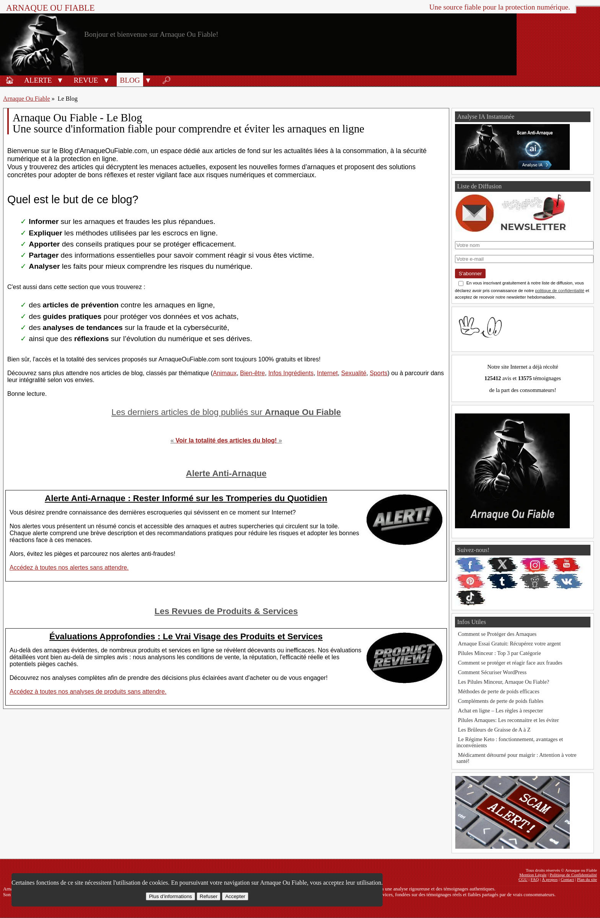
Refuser (209, 896)
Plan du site (587, 879)
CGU (523, 879)
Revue (85, 80)
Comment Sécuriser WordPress (492, 672)
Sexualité (353, 373)
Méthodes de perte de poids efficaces (499, 691)
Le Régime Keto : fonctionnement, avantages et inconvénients (510, 742)
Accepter (235, 896)
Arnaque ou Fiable (50, 8)
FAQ (535, 879)
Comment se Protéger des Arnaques (497, 634)
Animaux (224, 373)
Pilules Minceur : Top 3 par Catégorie (499, 653)
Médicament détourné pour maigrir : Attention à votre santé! (517, 758)
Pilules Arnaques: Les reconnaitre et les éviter (508, 720)
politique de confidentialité (559, 290)
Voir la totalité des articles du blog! (226, 440)
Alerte (38, 80)
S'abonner (470, 273)
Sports (378, 373)
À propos (550, 879)
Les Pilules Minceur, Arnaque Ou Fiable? (503, 682)
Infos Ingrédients (290, 373)
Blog (130, 80)
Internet (327, 373)
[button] (60, 80)
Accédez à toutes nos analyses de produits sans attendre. (88, 691)
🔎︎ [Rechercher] (166, 80)
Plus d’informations (170, 896)
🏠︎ (9, 80)
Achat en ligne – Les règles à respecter (500, 710)
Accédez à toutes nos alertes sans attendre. (69, 567)
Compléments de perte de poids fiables (500, 701)
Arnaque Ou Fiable (26, 98)
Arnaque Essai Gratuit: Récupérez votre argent (509, 643)
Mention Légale (532, 874)
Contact (567, 879)
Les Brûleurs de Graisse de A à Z (494, 730)
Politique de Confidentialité (573, 874)
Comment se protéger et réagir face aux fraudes (510, 663)
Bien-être (252, 373)
